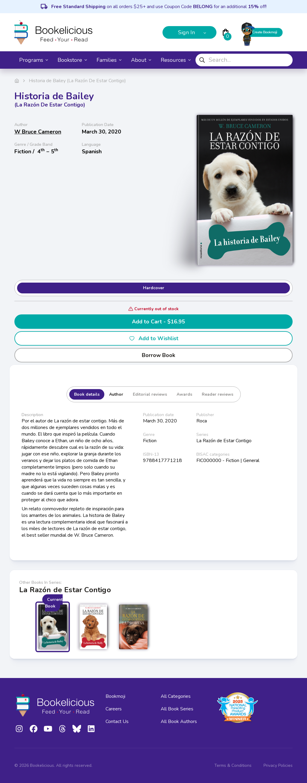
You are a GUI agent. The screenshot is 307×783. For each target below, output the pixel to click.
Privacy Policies (278, 765)
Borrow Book (153, 355)
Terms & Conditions (233, 765)
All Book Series (177, 709)
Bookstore (72, 60)
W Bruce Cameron (37, 131)
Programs (33, 60)
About (141, 60)
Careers (114, 709)
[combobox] (244, 60)
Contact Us (117, 721)
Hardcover (153, 288)
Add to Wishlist (153, 338)
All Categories (176, 696)
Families (109, 60)
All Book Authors (179, 721)
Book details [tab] (87, 394)
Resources (176, 60)
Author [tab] (116, 394)
